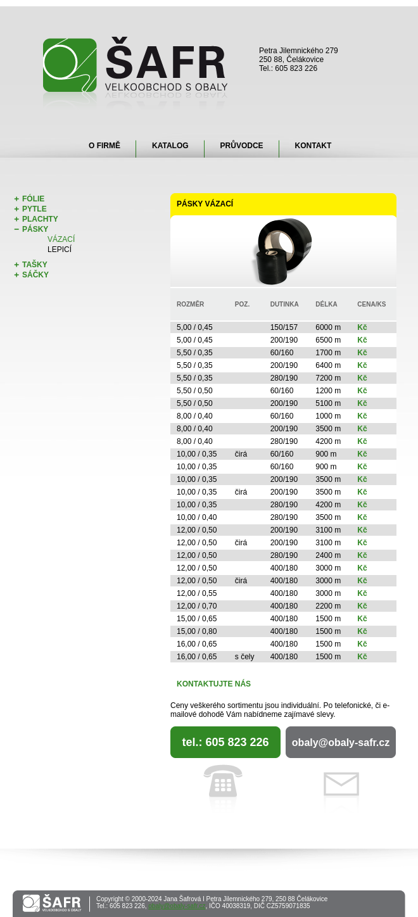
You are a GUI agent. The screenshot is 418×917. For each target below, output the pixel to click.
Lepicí (60, 249)
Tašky (35, 264)
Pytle (34, 209)
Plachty (40, 219)
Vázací (61, 239)
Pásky (35, 229)
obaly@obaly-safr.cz (341, 742)
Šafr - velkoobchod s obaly (136, 73)
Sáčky (35, 274)
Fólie (33, 198)
